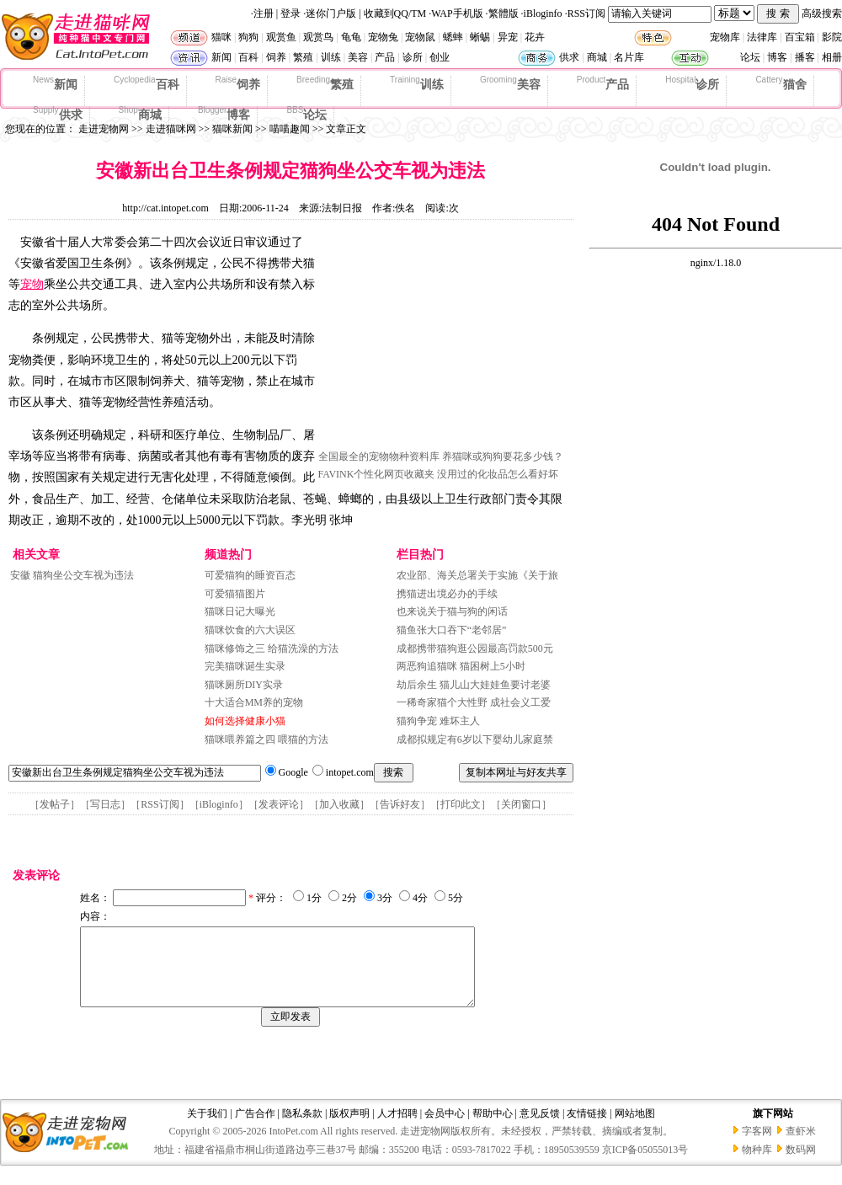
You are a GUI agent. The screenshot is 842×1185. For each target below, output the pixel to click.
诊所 (412, 57)
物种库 (757, 1165)
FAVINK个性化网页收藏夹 (376, 474)
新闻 (221, 57)
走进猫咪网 (171, 129)
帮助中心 (492, 1128)
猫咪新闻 (232, 129)
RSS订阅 (586, 13)
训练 (331, 57)
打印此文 (460, 804)
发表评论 (278, 804)
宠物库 (725, 37)
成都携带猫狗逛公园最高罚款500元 (475, 648)
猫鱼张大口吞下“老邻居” (452, 630)
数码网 (801, 1165)
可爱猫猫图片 (235, 594)
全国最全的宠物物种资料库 (379, 456)
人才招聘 (397, 1128)
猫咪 (221, 37)
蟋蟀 (453, 37)
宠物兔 (383, 37)
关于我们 (207, 1128)
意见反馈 (540, 1128)
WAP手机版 (456, 13)
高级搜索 (822, 13)
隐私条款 (302, 1128)
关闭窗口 (521, 804)
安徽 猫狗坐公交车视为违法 (72, 575)
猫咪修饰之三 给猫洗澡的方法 (271, 648)
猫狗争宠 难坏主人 (438, 721)
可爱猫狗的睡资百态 (250, 575)
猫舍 (780, 83)
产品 (385, 57)
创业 (439, 57)
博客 (777, 57)
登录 (290, 13)
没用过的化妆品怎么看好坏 (497, 474)
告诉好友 (400, 804)
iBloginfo (543, 13)
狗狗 (248, 37)
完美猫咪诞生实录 (245, 666)
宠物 (32, 284)
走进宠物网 (103, 129)
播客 (805, 57)
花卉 (535, 37)
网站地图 (635, 1128)
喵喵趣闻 (289, 129)
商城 (597, 57)
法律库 (762, 37)
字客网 (757, 1146)
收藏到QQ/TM (395, 13)
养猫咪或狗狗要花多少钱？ (502, 456)
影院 (832, 37)
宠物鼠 (420, 37)
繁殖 (303, 57)
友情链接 (587, 1128)
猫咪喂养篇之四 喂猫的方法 (266, 739)
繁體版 (503, 13)
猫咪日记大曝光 (240, 611)
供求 (569, 57)
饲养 (276, 57)
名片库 (629, 57)
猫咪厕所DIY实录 (244, 685)
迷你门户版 (331, 13)
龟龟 (351, 37)
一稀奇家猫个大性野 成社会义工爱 (474, 702)
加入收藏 (339, 804)
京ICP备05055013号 (645, 1165)
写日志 (105, 804)
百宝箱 (800, 37)
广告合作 (255, 1128)
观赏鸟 (318, 37)
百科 (248, 57)
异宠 (508, 37)
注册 (263, 13)
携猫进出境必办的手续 (447, 594)
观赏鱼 (281, 37)
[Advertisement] (444, 339)
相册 (832, 57)
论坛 (750, 57)
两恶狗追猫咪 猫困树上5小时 (461, 666)
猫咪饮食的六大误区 (250, 630)
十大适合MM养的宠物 (254, 702)
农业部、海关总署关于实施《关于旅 (477, 575)
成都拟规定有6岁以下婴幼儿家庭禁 (475, 739)
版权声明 (349, 1128)
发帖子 (55, 804)
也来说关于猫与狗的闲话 (452, 611)
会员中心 (444, 1128)
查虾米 (801, 1146)
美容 (358, 57)
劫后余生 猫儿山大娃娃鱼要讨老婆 (474, 685)
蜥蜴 (480, 37)
